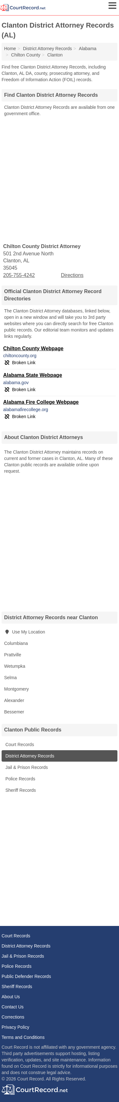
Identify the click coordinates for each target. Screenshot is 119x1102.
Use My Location (24, 631)
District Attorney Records (29, 755)
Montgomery (16, 689)
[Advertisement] (59, 179)
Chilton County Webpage (33, 348)
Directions (72, 275)
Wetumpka (14, 666)
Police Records (19, 778)
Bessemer (14, 711)
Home (10, 48)
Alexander (14, 700)
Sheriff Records (20, 790)
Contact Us (12, 1006)
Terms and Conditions (23, 1037)
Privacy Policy (15, 1027)
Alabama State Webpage (32, 375)
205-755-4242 (19, 275)
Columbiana (16, 643)
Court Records (19, 744)
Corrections (13, 1017)
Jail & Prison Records (26, 767)
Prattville (12, 654)
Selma (10, 677)
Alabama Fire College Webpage (41, 402)
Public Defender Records (26, 976)
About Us (11, 996)
